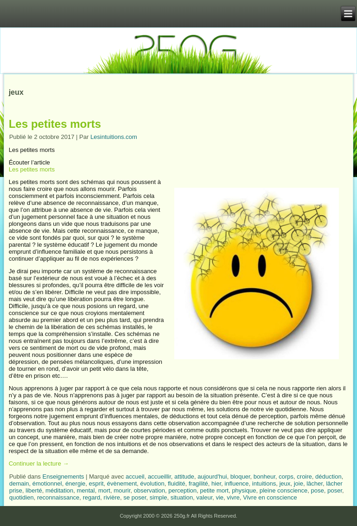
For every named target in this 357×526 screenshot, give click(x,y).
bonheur (264, 476)
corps (286, 476)
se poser (134, 497)
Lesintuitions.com (113, 136)
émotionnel (47, 483)
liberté (34, 490)
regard (91, 497)
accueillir (159, 476)
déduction (328, 476)
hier (216, 483)
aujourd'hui (212, 476)
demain (19, 483)
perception (182, 490)
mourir (121, 490)
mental (86, 490)
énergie (75, 483)
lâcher (314, 483)
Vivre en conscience (270, 497)
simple (158, 497)
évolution (152, 483)
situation (182, 497)
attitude (184, 476)
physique (244, 490)
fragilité (198, 483)
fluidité (176, 483)
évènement (122, 483)
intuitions (264, 483)
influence (237, 483)
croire (304, 476)
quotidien (21, 497)
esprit (96, 483)
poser (334, 490)
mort (104, 490)
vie (220, 497)
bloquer (240, 476)
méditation (59, 490)
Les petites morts (55, 124)
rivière (112, 497)
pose (317, 490)
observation (149, 490)
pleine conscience (283, 490)
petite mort (214, 490)
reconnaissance (58, 497)
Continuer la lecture (39, 463)
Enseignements (63, 476)
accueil (135, 476)
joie (298, 483)
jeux (285, 483)
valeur (204, 497)
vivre (233, 497)
